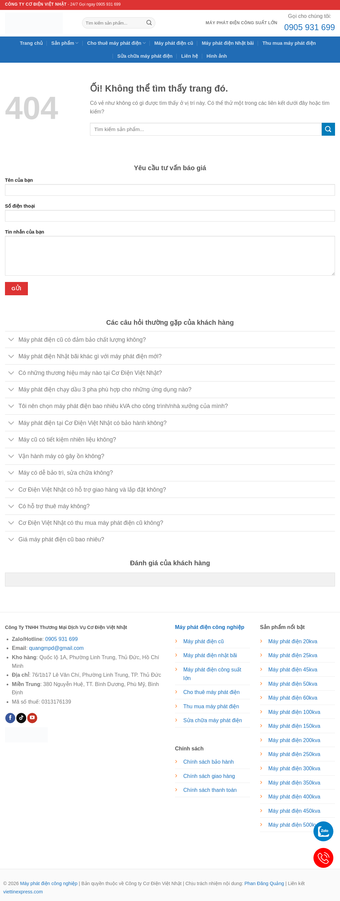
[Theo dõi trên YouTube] (32, 718)
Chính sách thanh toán (210, 790)
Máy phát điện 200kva (294, 740)
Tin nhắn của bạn (170, 254)
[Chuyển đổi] (11, 340)
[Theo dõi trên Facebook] (10, 718)
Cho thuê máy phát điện (116, 43)
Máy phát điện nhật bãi (210, 655)
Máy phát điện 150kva (294, 726)
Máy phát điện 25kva (292, 655)
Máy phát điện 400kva (294, 796)
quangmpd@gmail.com (56, 648)
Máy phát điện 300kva (294, 768)
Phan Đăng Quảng (264, 883)
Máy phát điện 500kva (294, 825)
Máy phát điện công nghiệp (48, 883)
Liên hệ (189, 56)
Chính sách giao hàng (209, 776)
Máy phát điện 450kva (294, 811)
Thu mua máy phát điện (289, 43)
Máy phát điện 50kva (292, 684)
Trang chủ (31, 43)
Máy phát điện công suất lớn (241, 22)
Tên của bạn (170, 188)
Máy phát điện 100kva (294, 712)
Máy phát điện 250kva (294, 754)
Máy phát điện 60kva (292, 698)
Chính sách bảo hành (208, 762)
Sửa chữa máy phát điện (144, 56)
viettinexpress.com (23, 891)
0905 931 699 (309, 27)
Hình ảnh (217, 56)
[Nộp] (149, 23)
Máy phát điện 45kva (292, 669)
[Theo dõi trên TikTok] (21, 718)
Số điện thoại (170, 214)
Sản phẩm (65, 43)
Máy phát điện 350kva (294, 783)
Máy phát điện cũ (173, 43)
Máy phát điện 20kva (292, 641)
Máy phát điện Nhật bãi (228, 43)
